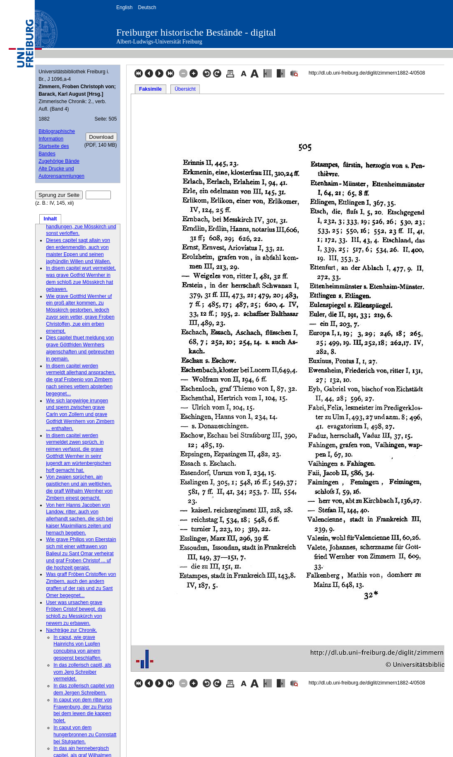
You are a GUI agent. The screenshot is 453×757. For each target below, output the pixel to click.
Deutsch (147, 7)
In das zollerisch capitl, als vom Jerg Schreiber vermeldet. (82, 672)
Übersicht (185, 89)
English (124, 7)
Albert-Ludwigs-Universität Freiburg (159, 42)
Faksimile (150, 89)
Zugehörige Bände (58, 161)
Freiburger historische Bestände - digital (196, 32)
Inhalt (50, 219)
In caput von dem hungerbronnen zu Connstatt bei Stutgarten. (84, 735)
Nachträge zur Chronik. (71, 630)
